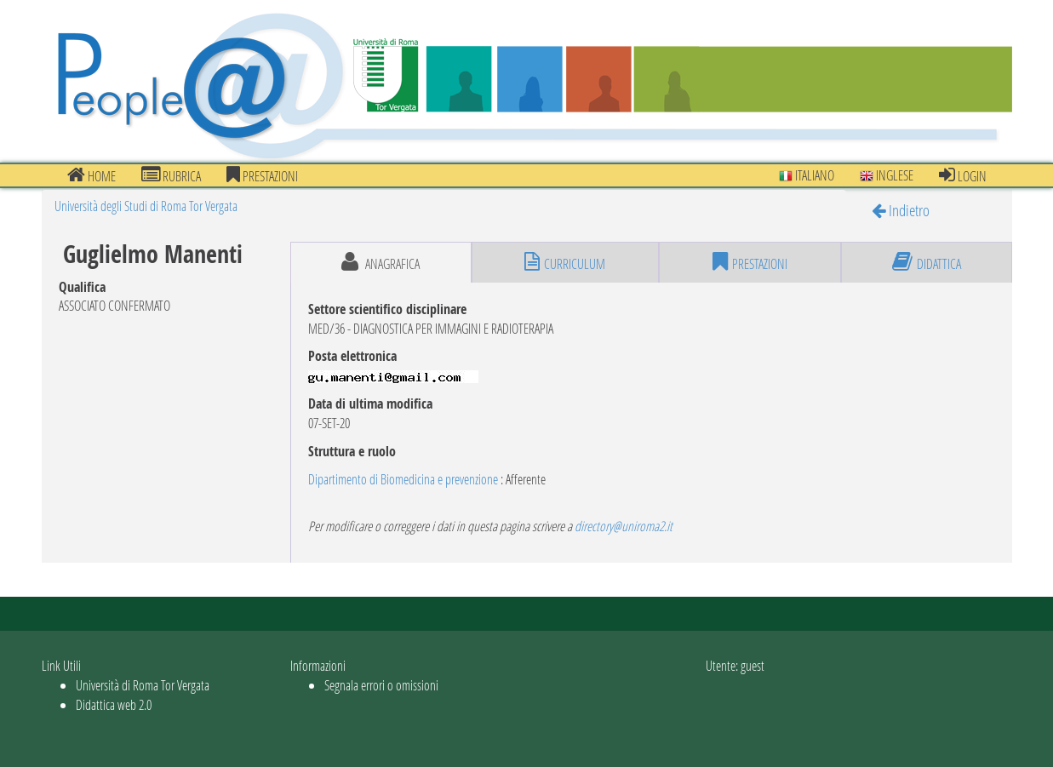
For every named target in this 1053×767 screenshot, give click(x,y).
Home (91, 175)
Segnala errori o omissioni (381, 685)
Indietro (901, 209)
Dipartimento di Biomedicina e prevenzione (403, 479)
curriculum (564, 262)
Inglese (886, 175)
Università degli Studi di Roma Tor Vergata (145, 206)
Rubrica (171, 175)
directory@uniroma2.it (623, 526)
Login (963, 175)
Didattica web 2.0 (114, 704)
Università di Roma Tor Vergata (142, 685)
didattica (926, 262)
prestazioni (262, 175)
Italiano (806, 175)
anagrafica (380, 262)
